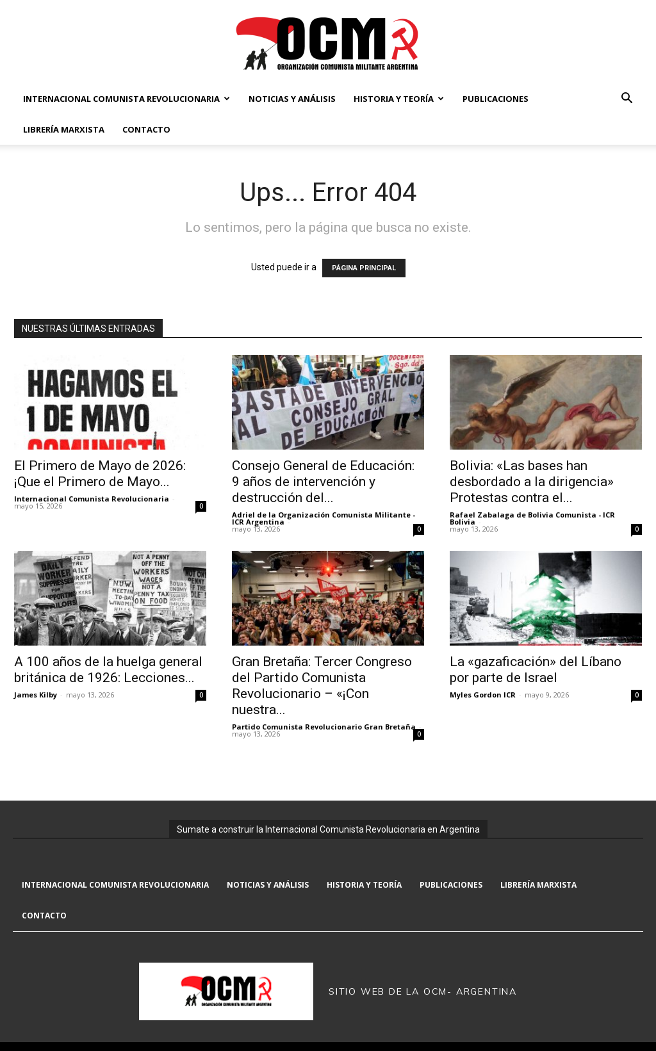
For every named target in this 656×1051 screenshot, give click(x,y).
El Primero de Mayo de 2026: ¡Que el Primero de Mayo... (100, 473)
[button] (626, 100)
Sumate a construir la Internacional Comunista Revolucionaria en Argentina (328, 829)
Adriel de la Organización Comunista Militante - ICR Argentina (323, 518)
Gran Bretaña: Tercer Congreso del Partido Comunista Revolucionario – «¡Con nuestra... (322, 685)
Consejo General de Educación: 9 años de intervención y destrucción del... (323, 481)
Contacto (146, 129)
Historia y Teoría (399, 98)
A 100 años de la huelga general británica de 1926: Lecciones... (108, 669)
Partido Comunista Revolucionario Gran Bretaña (324, 726)
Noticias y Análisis (292, 98)
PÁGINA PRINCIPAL (364, 268)
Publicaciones (496, 98)
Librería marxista (63, 129)
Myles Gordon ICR (483, 694)
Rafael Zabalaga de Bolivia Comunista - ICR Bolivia (532, 518)
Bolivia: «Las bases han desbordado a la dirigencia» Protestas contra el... (532, 481)
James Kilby (35, 694)
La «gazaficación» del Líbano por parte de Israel (535, 669)
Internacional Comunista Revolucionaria (126, 98)
